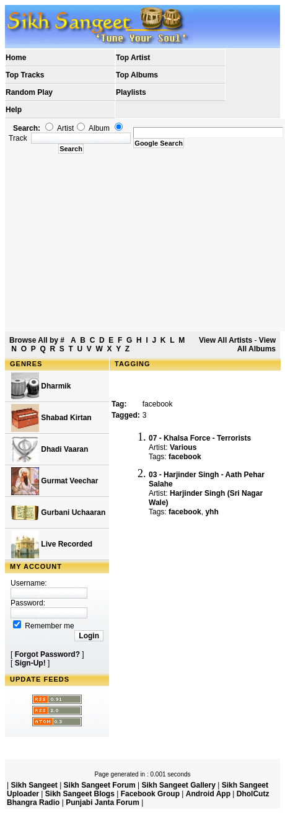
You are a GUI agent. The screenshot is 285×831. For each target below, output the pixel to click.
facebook (185, 456)
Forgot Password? (47, 654)
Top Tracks (25, 75)
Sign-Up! (30, 663)
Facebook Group (150, 793)
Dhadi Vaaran (49, 450)
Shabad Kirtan (51, 418)
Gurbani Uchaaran (58, 513)
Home (16, 57)
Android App (208, 793)
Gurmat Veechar (54, 481)
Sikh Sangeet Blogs (80, 793)
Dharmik (41, 386)
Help (14, 109)
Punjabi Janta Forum (102, 802)
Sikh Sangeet (34, 785)
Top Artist (133, 57)
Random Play (29, 92)
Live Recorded (51, 544)
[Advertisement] (145, 243)
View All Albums (256, 344)
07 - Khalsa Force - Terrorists (200, 438)
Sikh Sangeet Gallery (178, 785)
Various (183, 447)
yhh (211, 512)
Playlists (131, 92)
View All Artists (225, 340)
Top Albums (137, 75)
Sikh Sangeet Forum (100, 785)
